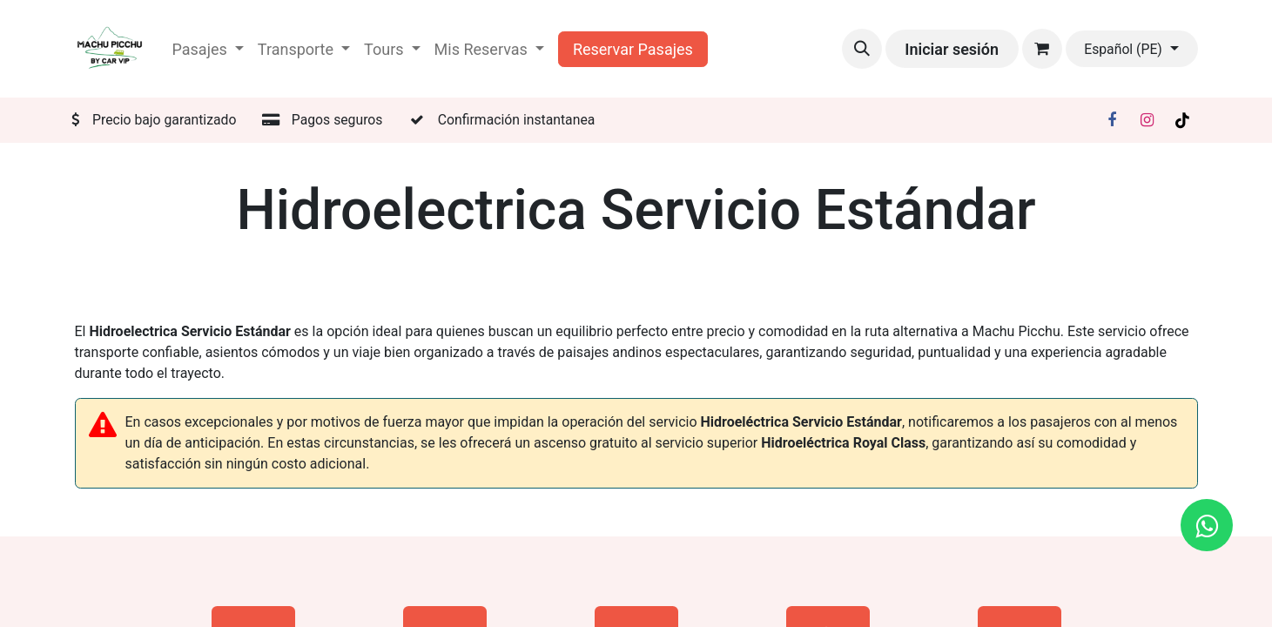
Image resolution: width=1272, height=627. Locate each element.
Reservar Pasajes (633, 49)
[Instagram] (1146, 120)
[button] (862, 49)
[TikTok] (1182, 120)
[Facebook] (1111, 120)
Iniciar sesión (952, 49)
